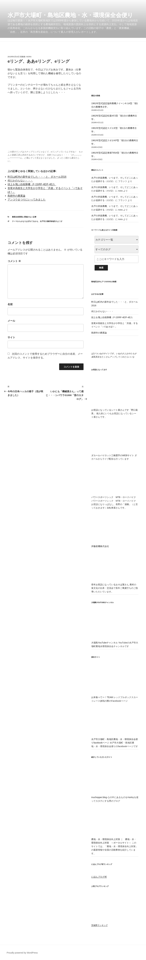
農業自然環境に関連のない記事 (24, 217)
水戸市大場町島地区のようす (51, 221)
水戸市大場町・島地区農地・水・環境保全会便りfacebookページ (114, 739)
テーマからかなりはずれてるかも (25, 221)
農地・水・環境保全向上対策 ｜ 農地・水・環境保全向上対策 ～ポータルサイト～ (114, 839)
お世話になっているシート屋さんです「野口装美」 (114, 410)
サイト (11, 337)
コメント (14, 261)
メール (11, 320)
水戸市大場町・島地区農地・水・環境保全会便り (70, 15)
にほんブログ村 (99, 876)
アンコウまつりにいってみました (27, 199)
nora (28, 57)
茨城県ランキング (99, 925)
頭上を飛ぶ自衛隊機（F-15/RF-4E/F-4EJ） (32, 184)
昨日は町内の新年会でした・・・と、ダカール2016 (37, 176)
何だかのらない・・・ (20, 180)
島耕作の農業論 (16, 195)
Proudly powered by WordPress (22, 952)
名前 (10, 304)
